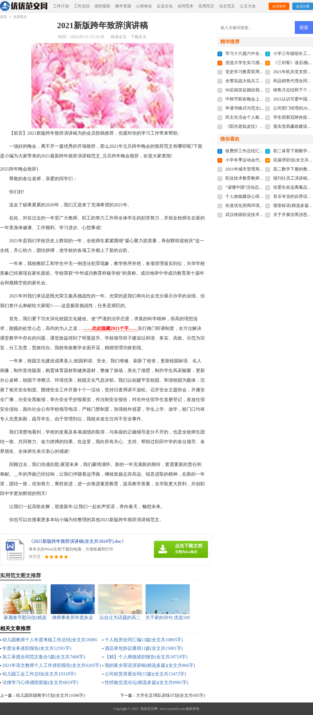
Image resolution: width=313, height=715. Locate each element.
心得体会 (144, 6)
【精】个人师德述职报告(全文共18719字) (146, 656)
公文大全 (248, 6)
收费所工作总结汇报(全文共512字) (257, 151)
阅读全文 (119, 37)
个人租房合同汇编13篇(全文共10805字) (144, 639)
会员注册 (303, 6)
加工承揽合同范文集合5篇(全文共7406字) (43, 656)
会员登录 (279, 6)
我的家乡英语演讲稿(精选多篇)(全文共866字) (150, 665)
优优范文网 (148, 709)
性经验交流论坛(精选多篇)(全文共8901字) (146, 682)
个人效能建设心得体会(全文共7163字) (260, 196)
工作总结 (82, 6)
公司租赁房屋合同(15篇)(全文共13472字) (145, 673)
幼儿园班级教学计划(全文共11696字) (50, 695)
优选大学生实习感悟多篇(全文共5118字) (262, 62)
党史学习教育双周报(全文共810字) (257, 71)
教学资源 (123, 6)
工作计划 (61, 6)
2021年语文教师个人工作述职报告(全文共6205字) (51, 665)
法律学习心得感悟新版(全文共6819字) (40, 682)
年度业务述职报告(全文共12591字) (36, 648)
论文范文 (227, 6)
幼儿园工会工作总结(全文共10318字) (39, 673)
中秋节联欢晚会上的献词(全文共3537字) (263, 99)
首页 (3, 17)
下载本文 (139, 37)
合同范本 (185, 6)
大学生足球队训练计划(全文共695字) (170, 695)
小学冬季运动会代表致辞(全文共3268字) (263, 160)
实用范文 (206, 6)
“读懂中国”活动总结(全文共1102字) (258, 187)
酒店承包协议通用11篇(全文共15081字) (144, 648)
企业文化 (165, 6)
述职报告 (102, 6)
